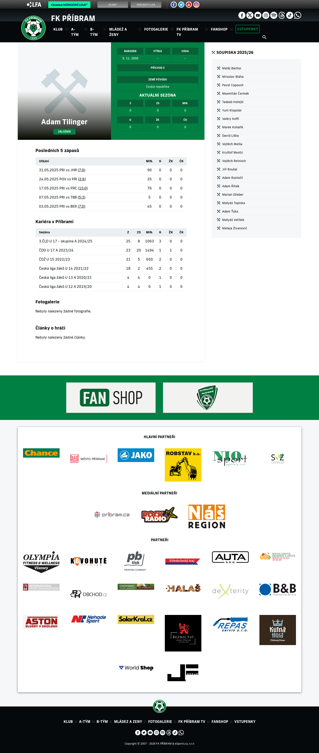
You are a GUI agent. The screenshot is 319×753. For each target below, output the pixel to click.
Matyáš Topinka (233, 203)
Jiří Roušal (229, 169)
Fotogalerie (156, 29)
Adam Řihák (230, 186)
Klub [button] (58, 29)
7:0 (81, 170)
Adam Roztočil (232, 178)
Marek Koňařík (232, 127)
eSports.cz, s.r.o (184, 743)
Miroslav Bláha (233, 77)
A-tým (84, 721)
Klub (68, 721)
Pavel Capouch (232, 85)
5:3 (81, 197)
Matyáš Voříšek (233, 220)
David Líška (230, 136)
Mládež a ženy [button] (118, 32)
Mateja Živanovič (234, 228)
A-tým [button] (75, 32)
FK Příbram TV (187, 32)
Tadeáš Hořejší (232, 102)
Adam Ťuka (230, 211)
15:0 (83, 188)
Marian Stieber (232, 195)
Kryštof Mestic (232, 152)
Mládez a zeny (128, 721)
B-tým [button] (94, 32)
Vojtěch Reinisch (234, 161)
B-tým (102, 721)
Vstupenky (247, 29)
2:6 (82, 179)
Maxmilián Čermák (235, 94)
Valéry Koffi (230, 119)
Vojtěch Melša (232, 144)
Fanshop (219, 29)
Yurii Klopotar (232, 110)
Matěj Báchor (231, 68)
